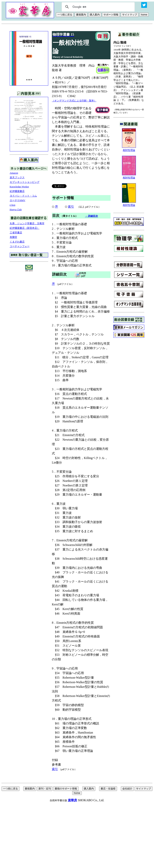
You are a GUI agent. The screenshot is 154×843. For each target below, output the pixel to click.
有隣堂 (13, 237)
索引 (71, 206)
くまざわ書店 (17, 241)
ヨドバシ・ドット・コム (23, 195)
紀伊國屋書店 (17, 191)
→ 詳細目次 (91, 216)
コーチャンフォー (20, 246)
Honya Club (16, 209)
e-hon (12, 204)
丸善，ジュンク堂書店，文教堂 (27, 223)
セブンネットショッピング (24, 182)
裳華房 (72, 800)
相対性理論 (129, 149)
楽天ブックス (17, 177)
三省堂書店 (16, 232)
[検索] (97, 7)
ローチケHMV (17, 200)
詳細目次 (59, 274)
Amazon (14, 172)
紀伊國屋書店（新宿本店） (24, 228)
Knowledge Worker (19, 186)
